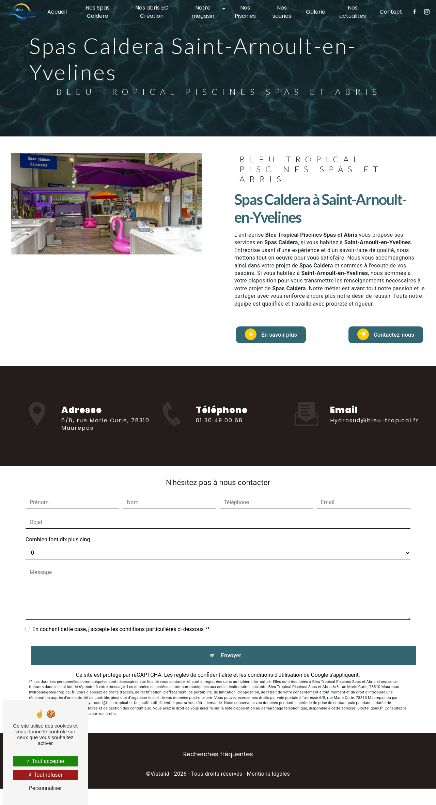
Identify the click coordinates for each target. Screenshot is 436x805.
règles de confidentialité (203, 691)
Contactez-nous (378, 340)
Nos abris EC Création (152, 12)
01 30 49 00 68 (219, 455)
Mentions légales (268, 790)
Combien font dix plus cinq (58, 550)
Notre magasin (202, 12)
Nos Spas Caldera (100, 12)
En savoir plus (283, 340)
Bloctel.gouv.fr (370, 724)
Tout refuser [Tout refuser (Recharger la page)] (45, 775)
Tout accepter (45, 761)
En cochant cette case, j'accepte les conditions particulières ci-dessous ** (121, 640)
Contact (388, 12)
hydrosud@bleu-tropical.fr (374, 407)
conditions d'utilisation (275, 691)
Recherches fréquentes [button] (218, 770)
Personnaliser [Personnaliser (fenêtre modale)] (45, 788)
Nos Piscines (244, 12)
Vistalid (160, 790)
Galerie (314, 12)
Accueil (59, 12)
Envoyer (232, 669)
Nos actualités (350, 12)
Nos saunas (280, 12)
